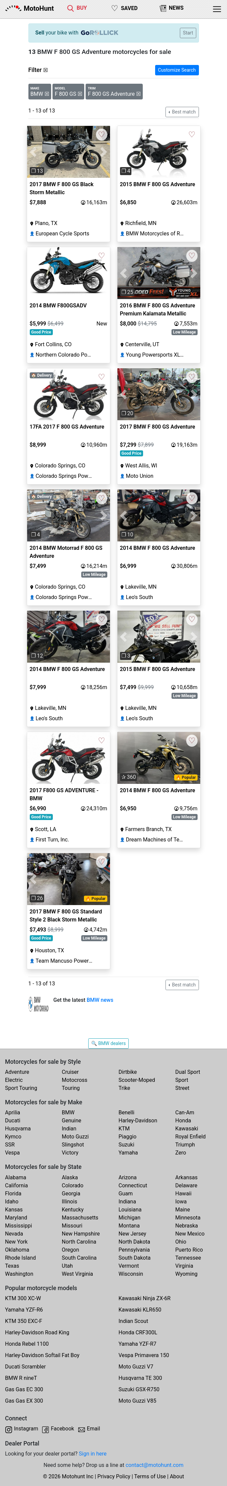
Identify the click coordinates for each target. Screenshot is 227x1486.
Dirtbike (128, 1072)
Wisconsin (131, 1274)
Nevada (14, 1234)
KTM (124, 1128)
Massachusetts (80, 1217)
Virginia (184, 1266)
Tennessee (188, 1258)
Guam (126, 1193)
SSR (10, 1144)
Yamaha (128, 1152)
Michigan (129, 1217)
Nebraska (186, 1225)
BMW (68, 1112)
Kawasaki (186, 1128)
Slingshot (73, 1144)
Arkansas (186, 1177)
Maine (182, 1209)
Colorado (73, 1185)
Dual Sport (187, 1072)
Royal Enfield (190, 1136)
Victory (70, 1152)
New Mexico (190, 1234)
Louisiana (130, 1209)
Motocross (75, 1080)
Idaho (11, 1201)
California (16, 1185)
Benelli (126, 1112)
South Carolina (79, 1258)
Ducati (12, 1120)
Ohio (180, 1242)
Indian (69, 1128)
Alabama (15, 1177)
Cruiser (70, 1072)
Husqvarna (18, 1128)
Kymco (13, 1136)
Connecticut (133, 1185)
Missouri (72, 1225)
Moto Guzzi (75, 1136)
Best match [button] (183, 112)
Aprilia (12, 1112)
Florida (13, 1193)
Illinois (69, 1201)
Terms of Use (150, 1476)
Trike (124, 1088)
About (177, 1476)
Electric (14, 1080)
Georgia (71, 1193)
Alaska (70, 1177)
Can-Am (184, 1112)
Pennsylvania (134, 1250)
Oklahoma (17, 1250)
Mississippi (18, 1225)
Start (188, 32)
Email (93, 1428)
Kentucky (73, 1209)
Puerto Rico (189, 1250)
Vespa (12, 1152)
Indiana (127, 1201)
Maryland (16, 1217)
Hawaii (183, 1193)
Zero (180, 1152)
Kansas (14, 1209)
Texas (12, 1266)
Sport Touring (21, 1088)
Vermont (129, 1266)
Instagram (26, 1428)
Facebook (62, 1428)
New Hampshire (81, 1234)
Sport (181, 1080)
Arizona (128, 1177)
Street (182, 1088)
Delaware (186, 1185)
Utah (67, 1266)
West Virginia (77, 1274)
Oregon (70, 1250)
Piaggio (128, 1136)
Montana (129, 1225)
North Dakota (134, 1242)
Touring (71, 1088)
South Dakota (135, 1258)
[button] (33, 152)
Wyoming (186, 1274)
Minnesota (187, 1217)
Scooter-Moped (137, 1080)
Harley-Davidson (138, 1120)
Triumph (185, 1144)
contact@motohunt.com (155, 1465)
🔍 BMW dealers (108, 1043)
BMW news (100, 1000)
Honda (183, 1120)
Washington (19, 1274)
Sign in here (93, 1454)
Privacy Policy (113, 1476)
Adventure (17, 1072)
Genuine (71, 1120)
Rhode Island (20, 1258)
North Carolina (79, 1242)
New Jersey (132, 1234)
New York (16, 1242)
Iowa (181, 1201)
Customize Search (177, 70)
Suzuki (126, 1144)
